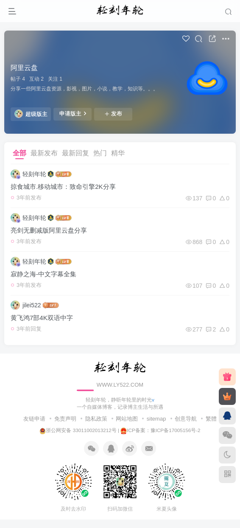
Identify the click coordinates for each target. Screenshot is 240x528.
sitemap (156, 419)
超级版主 (30, 114)
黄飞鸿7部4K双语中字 (42, 317)
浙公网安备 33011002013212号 (77, 430)
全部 (19, 153)
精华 (118, 153)
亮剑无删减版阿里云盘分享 (49, 230)
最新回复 (75, 153)
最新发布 (44, 153)
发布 (113, 114)
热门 (100, 153)
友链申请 (34, 419)
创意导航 (186, 419)
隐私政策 (96, 419)
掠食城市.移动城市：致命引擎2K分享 (63, 186)
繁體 (211, 419)
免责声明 (65, 419)
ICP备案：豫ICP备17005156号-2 (160, 430)
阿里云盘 (24, 67)
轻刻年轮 (34, 174)
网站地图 (127, 419)
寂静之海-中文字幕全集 (43, 274)
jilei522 (31, 305)
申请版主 (72, 113)
